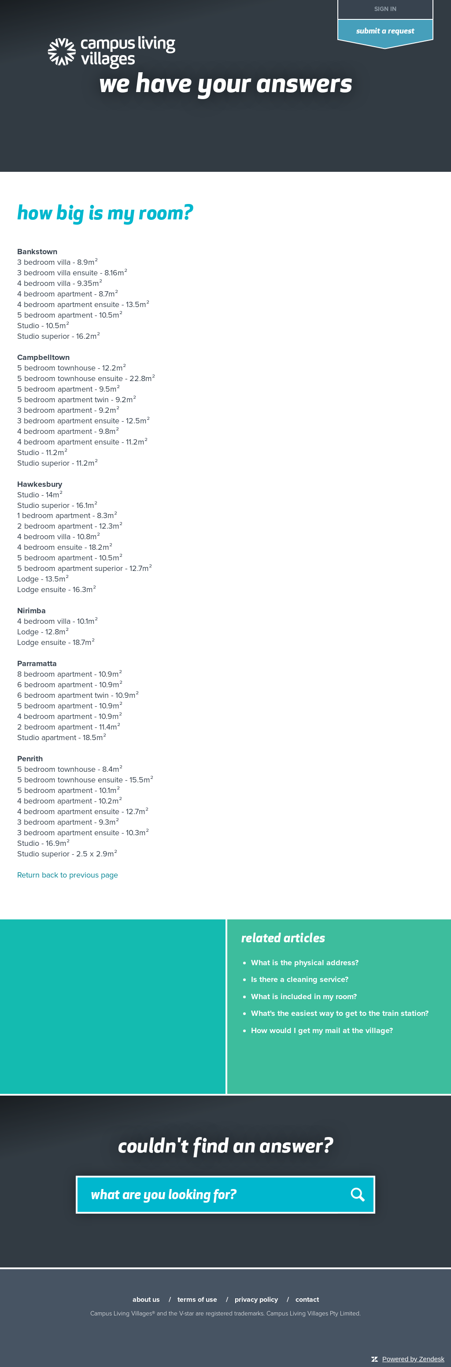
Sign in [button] (385, 9)
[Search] (225, 1195)
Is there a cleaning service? (299, 979)
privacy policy (256, 1299)
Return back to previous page (67, 875)
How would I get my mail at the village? (322, 1030)
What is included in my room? (304, 996)
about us (146, 1299)
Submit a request (385, 31)
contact (307, 1299)
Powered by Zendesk (413, 1359)
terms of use (197, 1299)
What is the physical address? (305, 962)
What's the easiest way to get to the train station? (340, 1013)
